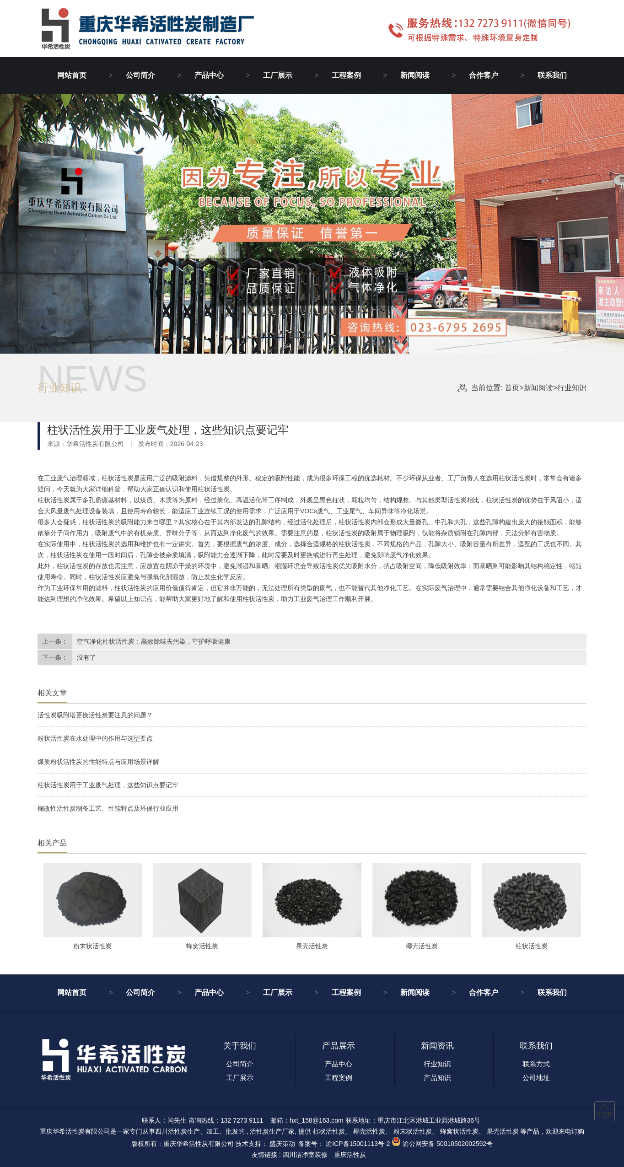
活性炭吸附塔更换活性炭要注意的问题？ (95, 715)
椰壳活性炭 (369, 1131)
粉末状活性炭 (412, 1131)
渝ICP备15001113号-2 (358, 1143)
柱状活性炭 (329, 1131)
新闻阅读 (415, 75)
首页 (514, 388)
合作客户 (483, 75)
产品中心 (209, 75)
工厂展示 (277, 75)
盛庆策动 (282, 1143)
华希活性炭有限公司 (95, 443)
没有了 (86, 657)
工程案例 (346, 75)
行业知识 (571, 388)
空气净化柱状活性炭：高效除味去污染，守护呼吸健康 (154, 641)
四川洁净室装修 (305, 1154)
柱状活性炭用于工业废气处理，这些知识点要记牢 (108, 785)
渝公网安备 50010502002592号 (448, 1143)
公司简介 (140, 75)
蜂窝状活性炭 (459, 1131)
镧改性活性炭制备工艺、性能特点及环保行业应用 (108, 808)
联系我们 (552, 75)
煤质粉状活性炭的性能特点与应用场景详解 (98, 761)
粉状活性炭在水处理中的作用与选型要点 (95, 738)
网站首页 (71, 75)
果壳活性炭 (503, 1131)
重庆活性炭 (350, 1154)
